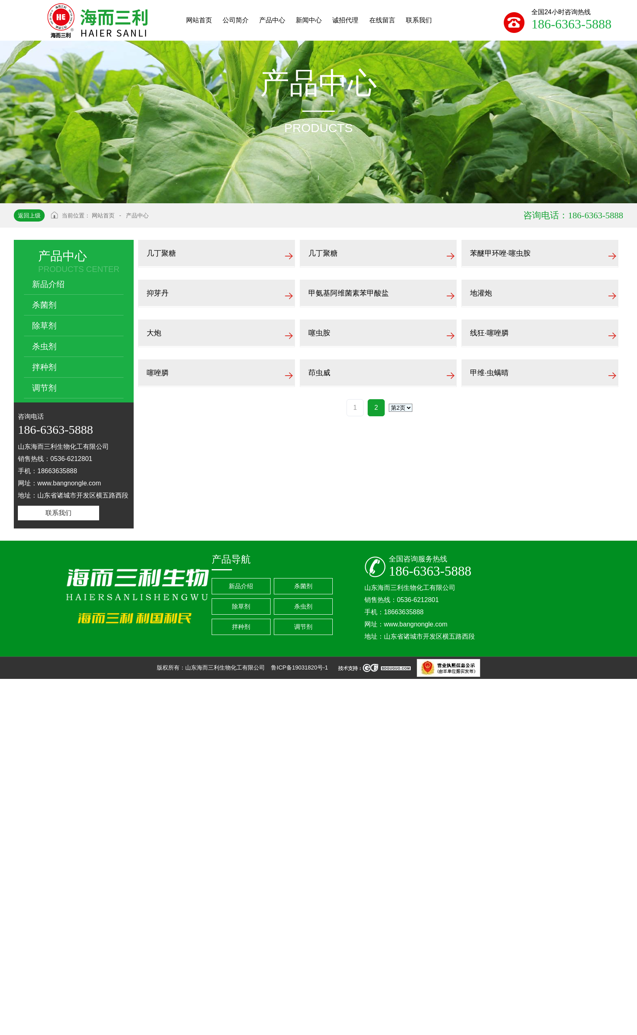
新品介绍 (48, 284)
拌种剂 (44, 367)
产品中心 (137, 215)
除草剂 (44, 325)
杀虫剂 (44, 346)
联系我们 (59, 512)
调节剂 (44, 387)
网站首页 (103, 215)
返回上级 (29, 215)
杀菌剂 (44, 304)
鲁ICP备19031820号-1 (300, 1023)
